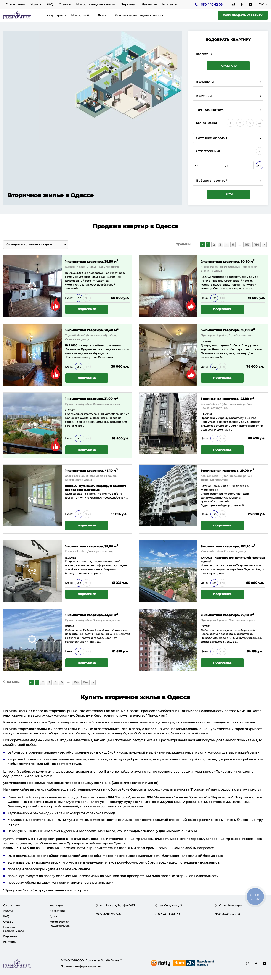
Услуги (36, 4)
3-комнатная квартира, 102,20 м (228, 546)
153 (247, 245)
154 (256, 245)
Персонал (128, 4)
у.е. (259, 165)
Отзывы (65, 4)
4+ (259, 123)
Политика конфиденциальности (82, 966)
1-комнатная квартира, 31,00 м (91, 398)
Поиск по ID (228, 65)
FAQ (50, 4)
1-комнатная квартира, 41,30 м (91, 614)
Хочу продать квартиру (242, 15)
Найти (228, 194)
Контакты (169, 4)
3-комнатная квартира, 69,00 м (228, 330)
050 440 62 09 (212, 4)
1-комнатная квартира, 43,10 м (91, 470)
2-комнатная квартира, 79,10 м (227, 614)
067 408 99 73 (167, 914)
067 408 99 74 (108, 914)
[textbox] (228, 180)
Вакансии (149, 4)
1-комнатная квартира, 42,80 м (227, 398)
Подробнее (87, 309)
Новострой (80, 15)
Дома (102, 15)
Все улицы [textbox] (204, 95)
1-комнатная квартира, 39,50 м (91, 546)
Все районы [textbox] (205, 81)
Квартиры (54, 15)
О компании (15, 4)
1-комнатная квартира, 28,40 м (91, 330)
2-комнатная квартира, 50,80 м (228, 261)
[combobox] (228, 82)
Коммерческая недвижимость (139, 15)
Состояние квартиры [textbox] (211, 138)
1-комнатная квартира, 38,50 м (91, 261)
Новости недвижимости (95, 4)
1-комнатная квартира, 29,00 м (227, 470)
